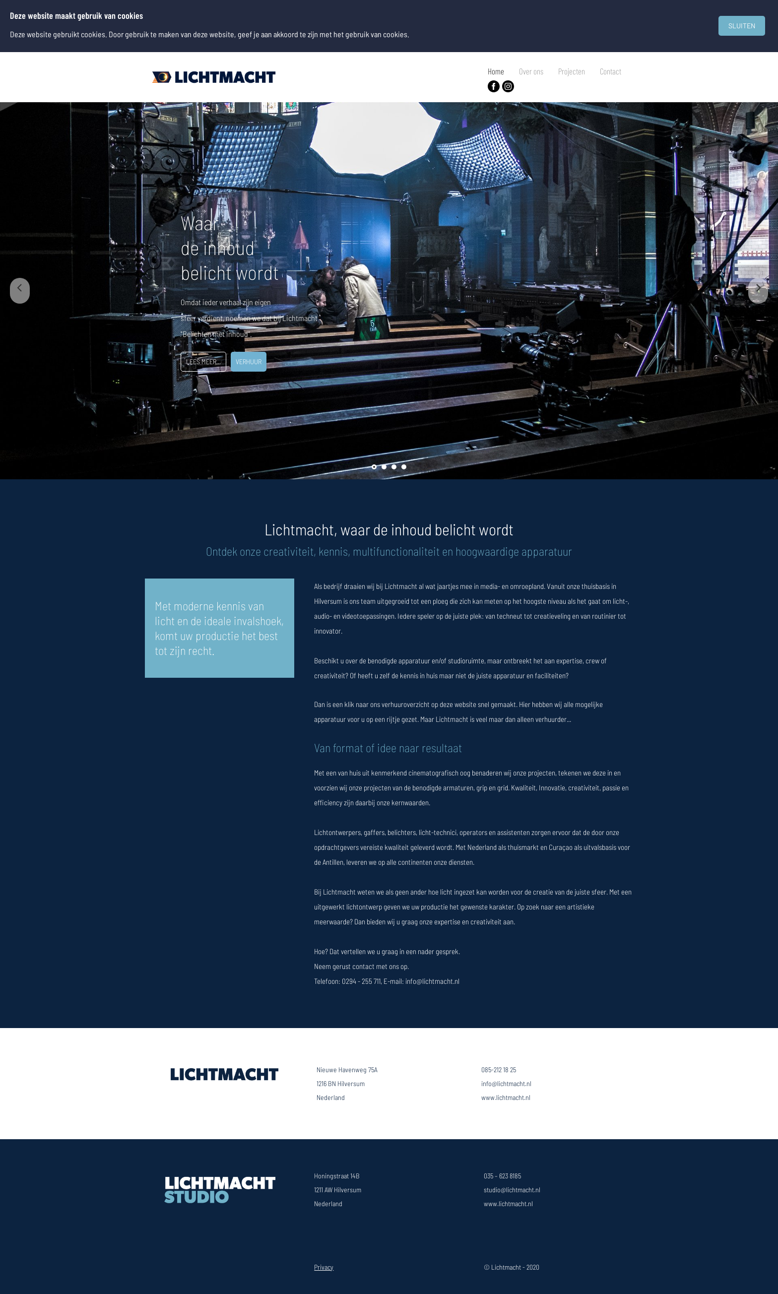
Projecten (571, 71)
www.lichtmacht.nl (505, 1097)
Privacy (323, 1267)
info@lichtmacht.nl (506, 1083)
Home (496, 71)
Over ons (531, 71)
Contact (610, 71)
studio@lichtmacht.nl (512, 1189)
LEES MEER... (203, 361)
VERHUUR (248, 361)
